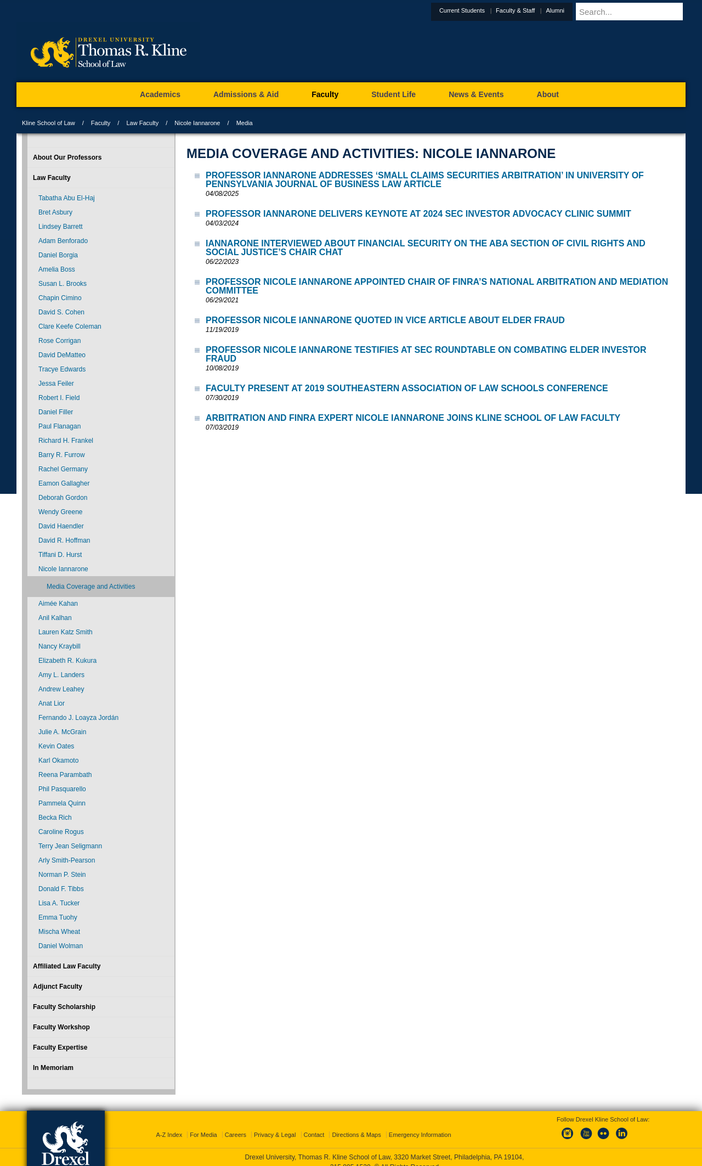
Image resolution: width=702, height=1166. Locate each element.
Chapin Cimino (60, 298)
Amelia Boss (56, 269)
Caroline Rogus (61, 832)
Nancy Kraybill (59, 646)
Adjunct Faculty (57, 986)
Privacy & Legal (275, 1125)
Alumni (582, 10)
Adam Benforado (63, 241)
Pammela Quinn (62, 803)
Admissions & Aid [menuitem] (246, 94)
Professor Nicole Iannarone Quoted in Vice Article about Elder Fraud (385, 320)
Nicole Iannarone (197, 123)
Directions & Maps (356, 1125)
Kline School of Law (48, 123)
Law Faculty (142, 123)
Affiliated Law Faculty (66, 966)
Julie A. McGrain (62, 732)
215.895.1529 (350, 1157)
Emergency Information (420, 1125)
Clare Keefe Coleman (69, 326)
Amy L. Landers (61, 675)
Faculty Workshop (61, 1027)
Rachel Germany (63, 469)
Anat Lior (51, 703)
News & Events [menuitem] (476, 94)
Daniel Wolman (60, 946)
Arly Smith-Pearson (66, 860)
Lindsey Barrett (60, 226)
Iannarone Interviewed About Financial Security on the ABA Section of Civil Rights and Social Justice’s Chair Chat (426, 248)
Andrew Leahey (61, 689)
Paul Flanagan (59, 426)
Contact (314, 1125)
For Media (203, 1125)
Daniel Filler (55, 412)
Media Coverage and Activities (91, 586)
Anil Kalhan (55, 618)
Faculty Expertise (60, 1047)
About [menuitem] (548, 94)
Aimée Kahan (58, 603)
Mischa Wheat (59, 932)
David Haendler (61, 526)
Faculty (100, 123)
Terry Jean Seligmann (70, 846)
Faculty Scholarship (64, 1007)
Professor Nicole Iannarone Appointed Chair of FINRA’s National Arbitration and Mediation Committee (437, 286)
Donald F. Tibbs (61, 889)
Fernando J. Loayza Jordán (78, 718)
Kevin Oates (56, 746)
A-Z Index (169, 1125)
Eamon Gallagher (63, 483)
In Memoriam (53, 1068)
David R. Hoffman (64, 540)
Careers (235, 1125)
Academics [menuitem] (160, 94)
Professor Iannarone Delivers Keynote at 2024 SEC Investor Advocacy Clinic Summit (418, 213)
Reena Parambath (65, 775)
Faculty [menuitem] (325, 94)
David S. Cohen (61, 312)
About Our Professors (67, 157)
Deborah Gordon (62, 498)
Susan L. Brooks (62, 284)
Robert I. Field (59, 398)
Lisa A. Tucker (59, 903)
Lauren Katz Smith (65, 632)
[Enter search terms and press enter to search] (644, 11)
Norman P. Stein (62, 874)
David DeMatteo (62, 355)
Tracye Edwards (62, 369)
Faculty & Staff (542, 10)
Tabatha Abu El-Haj (66, 198)
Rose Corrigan (59, 341)
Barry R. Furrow (61, 455)
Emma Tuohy (57, 917)
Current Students (489, 10)
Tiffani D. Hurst (60, 555)
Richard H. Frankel (65, 440)
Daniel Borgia (58, 255)
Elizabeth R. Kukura (67, 660)
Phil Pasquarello (62, 789)
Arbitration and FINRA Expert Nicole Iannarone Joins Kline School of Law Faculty (413, 418)
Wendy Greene (60, 512)
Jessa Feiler (56, 383)
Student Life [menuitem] (393, 94)
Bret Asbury (55, 212)
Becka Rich (55, 817)
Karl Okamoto (58, 760)
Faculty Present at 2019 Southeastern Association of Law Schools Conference (407, 388)
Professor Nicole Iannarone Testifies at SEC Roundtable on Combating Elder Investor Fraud (426, 354)
